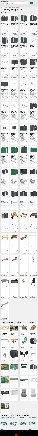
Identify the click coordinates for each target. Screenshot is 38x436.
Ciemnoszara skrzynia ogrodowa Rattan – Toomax (4, 428)
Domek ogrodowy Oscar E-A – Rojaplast (33, 200)
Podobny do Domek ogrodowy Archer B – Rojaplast (32, 122)
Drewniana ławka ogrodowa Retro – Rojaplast (4, 244)
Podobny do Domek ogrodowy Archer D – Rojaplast (32, 166)
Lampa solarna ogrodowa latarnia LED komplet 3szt (3, 423)
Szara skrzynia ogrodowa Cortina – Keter (23, 418)
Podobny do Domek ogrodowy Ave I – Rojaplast (14, 34)
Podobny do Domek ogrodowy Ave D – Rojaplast (22, 34)
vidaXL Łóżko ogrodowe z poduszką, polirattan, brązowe (14, 418)
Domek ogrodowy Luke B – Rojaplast (4, 134)
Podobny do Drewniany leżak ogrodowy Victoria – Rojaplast (4, 275)
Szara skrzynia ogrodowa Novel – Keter (22, 428)
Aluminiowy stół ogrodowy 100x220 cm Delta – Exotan (33, 423)
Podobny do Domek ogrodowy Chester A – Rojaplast (13, 144)
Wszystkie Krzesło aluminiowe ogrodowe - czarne (33, 297)
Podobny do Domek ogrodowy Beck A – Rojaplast (22, 166)
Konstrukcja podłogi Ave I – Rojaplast (13, 90)
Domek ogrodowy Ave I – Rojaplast (14, 24)
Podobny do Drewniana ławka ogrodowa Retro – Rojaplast (4, 253)
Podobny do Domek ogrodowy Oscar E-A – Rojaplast (32, 210)
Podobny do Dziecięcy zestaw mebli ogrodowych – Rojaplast (23, 232)
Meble (1, 7)
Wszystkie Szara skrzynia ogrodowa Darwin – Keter (14, 297)
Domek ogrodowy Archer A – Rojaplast (33, 134)
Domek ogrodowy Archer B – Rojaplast (33, 112)
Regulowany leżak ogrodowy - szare (4, 309)
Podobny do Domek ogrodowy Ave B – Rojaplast (3, 56)
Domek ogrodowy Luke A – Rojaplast (23, 134)
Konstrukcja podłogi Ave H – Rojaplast (33, 46)
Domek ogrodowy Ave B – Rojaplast (4, 46)
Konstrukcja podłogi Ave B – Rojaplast (4, 112)
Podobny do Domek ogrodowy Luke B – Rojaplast (3, 144)
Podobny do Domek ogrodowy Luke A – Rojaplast (22, 144)
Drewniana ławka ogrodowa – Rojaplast (14, 222)
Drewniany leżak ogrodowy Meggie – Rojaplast (23, 244)
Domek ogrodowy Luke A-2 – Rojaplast (23, 200)
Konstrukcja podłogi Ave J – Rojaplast (32, 90)
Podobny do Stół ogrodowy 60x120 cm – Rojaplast (33, 253)
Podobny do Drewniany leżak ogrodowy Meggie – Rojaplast (23, 253)
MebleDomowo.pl (4, 1)
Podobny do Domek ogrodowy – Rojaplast (13, 77)
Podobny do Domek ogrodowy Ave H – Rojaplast (3, 34)
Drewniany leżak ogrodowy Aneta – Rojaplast (14, 266)
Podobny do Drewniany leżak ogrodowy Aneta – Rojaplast (14, 275)
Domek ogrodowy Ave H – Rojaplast (4, 24)
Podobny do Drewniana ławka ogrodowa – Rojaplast (14, 231)
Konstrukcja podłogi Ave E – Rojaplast (23, 90)
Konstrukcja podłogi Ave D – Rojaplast (14, 112)
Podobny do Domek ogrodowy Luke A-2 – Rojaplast (23, 210)
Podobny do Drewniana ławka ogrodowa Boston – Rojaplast (33, 232)
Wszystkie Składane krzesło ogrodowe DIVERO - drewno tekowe (23, 297)
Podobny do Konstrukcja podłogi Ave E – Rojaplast (23, 99)
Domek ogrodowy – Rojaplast (14, 68)
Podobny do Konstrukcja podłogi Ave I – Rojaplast (14, 99)
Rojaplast (5, 7)
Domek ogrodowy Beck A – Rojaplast (23, 156)
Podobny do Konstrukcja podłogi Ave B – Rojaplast (4, 121)
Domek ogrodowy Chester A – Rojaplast (14, 134)
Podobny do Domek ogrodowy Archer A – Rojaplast (32, 144)
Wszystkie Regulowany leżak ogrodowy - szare (4, 319)
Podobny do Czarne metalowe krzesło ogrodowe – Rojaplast (33, 275)
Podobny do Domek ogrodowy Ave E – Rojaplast (33, 34)
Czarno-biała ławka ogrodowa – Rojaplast (23, 266)
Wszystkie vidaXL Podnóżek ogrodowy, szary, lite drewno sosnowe (4, 297)
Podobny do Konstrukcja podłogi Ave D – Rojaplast (14, 121)
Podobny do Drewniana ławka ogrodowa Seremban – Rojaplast (14, 253)
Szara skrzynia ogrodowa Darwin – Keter (14, 287)
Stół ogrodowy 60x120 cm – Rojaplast (33, 244)
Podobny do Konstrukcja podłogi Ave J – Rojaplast (33, 99)
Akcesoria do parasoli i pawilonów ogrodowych (4, 418)
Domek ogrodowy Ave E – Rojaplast (33, 24)
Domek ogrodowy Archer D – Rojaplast (33, 156)
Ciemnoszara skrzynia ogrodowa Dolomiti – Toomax (33, 428)
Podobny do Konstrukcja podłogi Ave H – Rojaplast (33, 56)
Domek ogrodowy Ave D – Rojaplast (23, 24)
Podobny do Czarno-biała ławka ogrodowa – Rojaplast (23, 275)
